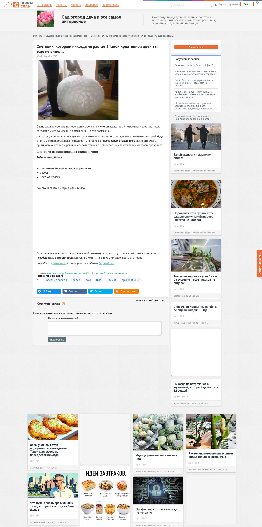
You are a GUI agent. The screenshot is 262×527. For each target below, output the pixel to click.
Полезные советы (55, 280)
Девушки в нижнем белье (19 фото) (193, 65)
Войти (247, 4)
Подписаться (196, 47)
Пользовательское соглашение (191, 116)
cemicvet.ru (59, 263)
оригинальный (131, 280)
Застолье (178, 295)
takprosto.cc (106, 263)
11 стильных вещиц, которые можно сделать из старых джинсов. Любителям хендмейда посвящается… (196, 106)
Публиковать (57, 339)
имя (98, 280)
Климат (111, 280)
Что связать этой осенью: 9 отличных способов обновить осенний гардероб (195, 73)
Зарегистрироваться (229, 4)
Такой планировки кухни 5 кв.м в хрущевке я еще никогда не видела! (195, 280)
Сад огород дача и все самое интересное (91, 19)
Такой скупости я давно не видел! (192, 156)
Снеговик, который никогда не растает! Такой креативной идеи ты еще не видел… (132, 35)
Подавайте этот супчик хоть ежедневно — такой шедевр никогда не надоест (193, 216)
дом (88, 280)
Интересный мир (182, 322)
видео (76, 280)
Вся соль (37, 35)
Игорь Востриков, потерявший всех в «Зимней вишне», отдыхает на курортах (194, 83)
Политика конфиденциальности (192, 118)
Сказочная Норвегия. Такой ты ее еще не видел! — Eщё (195, 308)
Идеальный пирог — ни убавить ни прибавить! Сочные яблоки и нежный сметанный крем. (195, 94)
